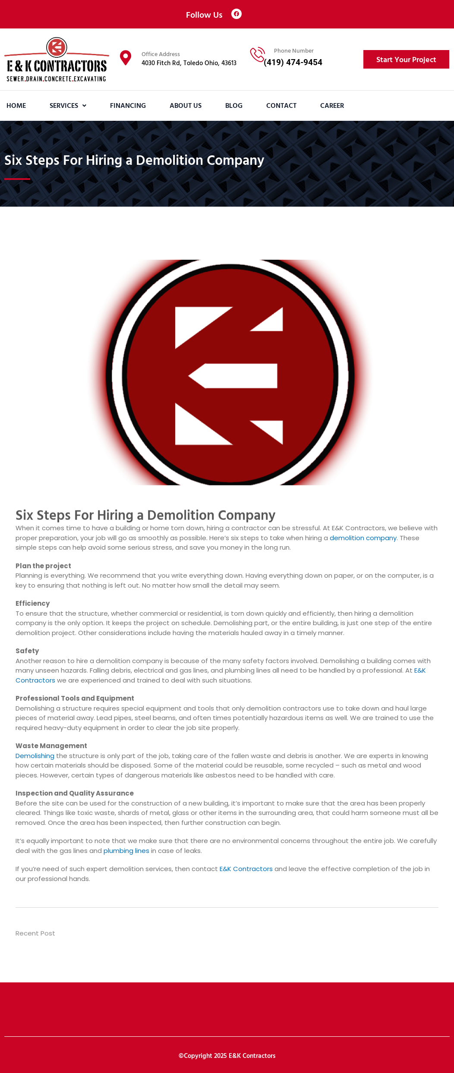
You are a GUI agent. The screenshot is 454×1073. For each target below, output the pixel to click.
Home (16, 105)
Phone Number (294, 50)
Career (332, 105)
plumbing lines (126, 850)
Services (68, 105)
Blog (234, 105)
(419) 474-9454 (293, 62)
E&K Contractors (246, 868)
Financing (128, 105)
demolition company (363, 537)
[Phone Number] (257, 54)
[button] (68, 105)
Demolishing (35, 755)
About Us (186, 105)
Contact (281, 105)
